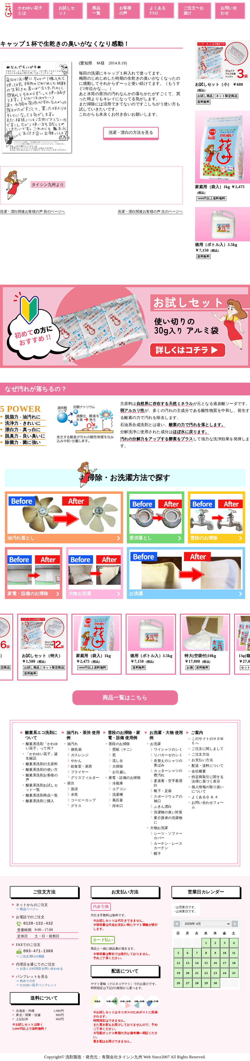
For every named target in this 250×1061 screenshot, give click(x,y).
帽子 (157, 853)
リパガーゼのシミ (168, 755)
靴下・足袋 (163, 791)
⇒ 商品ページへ (27, 909)
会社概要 (199, 771)
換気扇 (76, 749)
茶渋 (70, 783)
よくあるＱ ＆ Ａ (205, 797)
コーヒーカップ (83, 800)
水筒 (74, 794)
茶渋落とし (155, 517)
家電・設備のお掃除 (33, 572)
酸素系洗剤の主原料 (42, 764)
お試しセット (67, 10)
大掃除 (117, 766)
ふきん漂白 (163, 806)
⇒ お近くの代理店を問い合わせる (39, 968)
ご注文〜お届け (194, 10)
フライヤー (80, 772)
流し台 (117, 761)
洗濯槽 (117, 794)
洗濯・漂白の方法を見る (131, 132)
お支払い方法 (202, 760)
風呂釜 (117, 800)
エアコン (119, 789)
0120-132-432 (34, 924)
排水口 (117, 806)
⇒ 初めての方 (25, 981)
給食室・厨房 (81, 766)
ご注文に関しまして (208, 749)
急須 (74, 789)
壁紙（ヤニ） (123, 749)
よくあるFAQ (157, 10)
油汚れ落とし (64, 517)
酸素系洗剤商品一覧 (42, 795)
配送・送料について (208, 766)
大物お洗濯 (94, 572)
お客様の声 (125, 10)
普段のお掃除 (216, 517)
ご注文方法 (201, 754)
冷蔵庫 (117, 783)
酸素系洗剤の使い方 (42, 769)
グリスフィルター (85, 778)
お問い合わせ (229, 10)
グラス (76, 806)
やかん (76, 761)
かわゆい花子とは (30, 10)
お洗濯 (186, 572)
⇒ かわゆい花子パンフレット (36, 985)
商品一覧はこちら (125, 698)
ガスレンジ (80, 755)
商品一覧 (96, 10)
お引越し (119, 772)
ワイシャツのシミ (168, 749)
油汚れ (72, 744)
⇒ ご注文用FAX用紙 (30, 956)
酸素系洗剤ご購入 (40, 801)
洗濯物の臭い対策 (168, 812)
